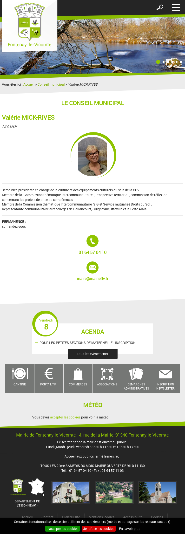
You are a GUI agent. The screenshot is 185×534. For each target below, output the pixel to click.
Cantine (19, 384)
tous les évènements (92, 353)
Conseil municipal (51, 84)
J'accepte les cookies (62, 528)
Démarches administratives (136, 386)
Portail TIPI (48, 384)
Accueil (28, 84)
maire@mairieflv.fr (94, 271)
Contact (47, 517)
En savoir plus (129, 528)
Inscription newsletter (165, 386)
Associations (107, 384)
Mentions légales (101, 517)
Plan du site (71, 517)
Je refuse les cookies (98, 528)
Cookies (157, 517)
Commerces (78, 384)
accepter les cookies (65, 417)
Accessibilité (132, 517)
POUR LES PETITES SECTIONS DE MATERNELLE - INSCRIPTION (88, 342)
